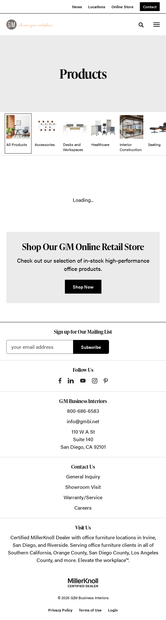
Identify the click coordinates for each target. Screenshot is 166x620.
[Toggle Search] (141, 24)
